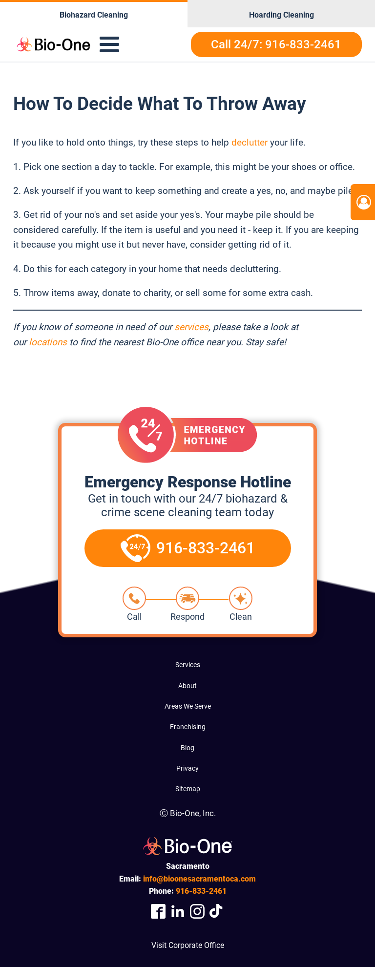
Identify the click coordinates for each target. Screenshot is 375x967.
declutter (249, 142)
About (187, 686)
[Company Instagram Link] (197, 911)
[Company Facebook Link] (158, 911)
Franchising (188, 727)
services (191, 327)
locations (48, 342)
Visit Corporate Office (187, 945)
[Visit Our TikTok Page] (216, 911)
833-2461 (201, 891)
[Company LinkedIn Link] (177, 911)
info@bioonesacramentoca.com (199, 878)
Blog (187, 748)
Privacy (187, 768)
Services (187, 665)
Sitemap (187, 789)
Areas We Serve (188, 706)
